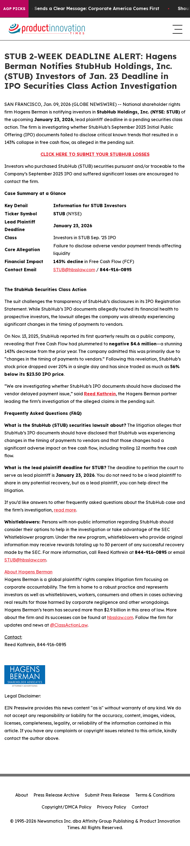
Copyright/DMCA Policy (66, 807)
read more (65, 510)
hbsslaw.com (120, 617)
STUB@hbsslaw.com (74, 269)
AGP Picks (14, 8)
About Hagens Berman (28, 571)
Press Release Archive (56, 795)
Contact (140, 807)
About (21, 795)
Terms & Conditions (155, 795)
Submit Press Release (107, 795)
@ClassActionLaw (69, 625)
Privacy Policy (111, 807)
